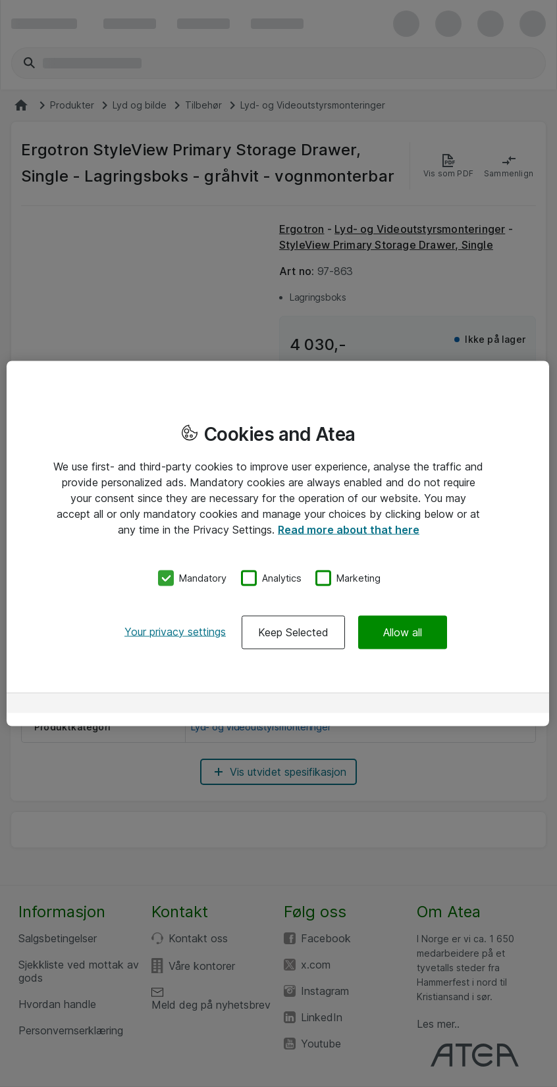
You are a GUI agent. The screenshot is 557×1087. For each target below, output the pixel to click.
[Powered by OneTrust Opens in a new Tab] (492, 704)
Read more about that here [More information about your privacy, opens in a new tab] (348, 529)
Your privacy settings (175, 631)
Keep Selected (293, 631)
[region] (278, 543)
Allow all (402, 631)
